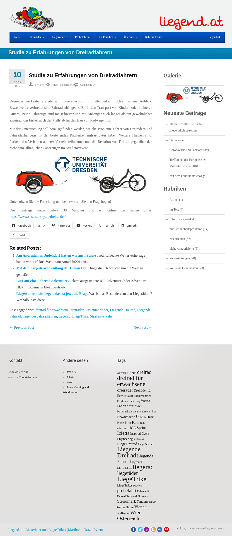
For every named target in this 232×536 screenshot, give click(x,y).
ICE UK (72, 372)
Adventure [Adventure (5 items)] (123, 373)
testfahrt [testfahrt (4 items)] (152, 502)
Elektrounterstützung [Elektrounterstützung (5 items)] (128, 401)
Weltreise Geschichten (183, 268)
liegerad (64, 316)
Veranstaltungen (179, 258)
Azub (70, 382)
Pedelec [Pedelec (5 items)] (137, 485)
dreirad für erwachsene (52, 310)
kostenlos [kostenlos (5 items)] (138, 439)
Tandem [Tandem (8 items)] (142, 501)
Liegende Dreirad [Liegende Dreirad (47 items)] (128, 452)
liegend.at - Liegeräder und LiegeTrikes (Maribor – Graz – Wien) (55, 530)
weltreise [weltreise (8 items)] (123, 513)
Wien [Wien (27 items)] (135, 512)
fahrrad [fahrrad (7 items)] (145, 401)
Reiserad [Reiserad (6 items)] (131, 496)
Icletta (70, 377)
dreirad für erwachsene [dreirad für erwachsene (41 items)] (131, 381)
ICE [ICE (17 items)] (135, 422)
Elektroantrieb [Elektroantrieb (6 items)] (143, 395)
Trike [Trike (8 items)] (130, 507)
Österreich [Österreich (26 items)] (128, 518)
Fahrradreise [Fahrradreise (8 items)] (125, 411)
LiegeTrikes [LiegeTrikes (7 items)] (125, 485)
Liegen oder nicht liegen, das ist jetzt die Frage (52, 293)
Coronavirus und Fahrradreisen (189, 150)
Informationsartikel (181, 219)
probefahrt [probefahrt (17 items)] (126, 490)
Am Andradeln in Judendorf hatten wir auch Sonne (56, 255)
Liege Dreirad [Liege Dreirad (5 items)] (145, 444)
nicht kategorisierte (63, 84)
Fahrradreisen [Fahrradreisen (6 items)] (143, 411)
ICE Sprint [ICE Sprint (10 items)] (138, 428)
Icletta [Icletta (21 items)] (123, 433)
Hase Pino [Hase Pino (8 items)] (124, 422)
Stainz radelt (177, 140)
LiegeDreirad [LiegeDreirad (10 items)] (127, 444)
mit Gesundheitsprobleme (185, 229)
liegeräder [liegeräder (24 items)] (127, 473)
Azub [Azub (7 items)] (132, 373)
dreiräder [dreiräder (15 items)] (125, 390)
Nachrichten (177, 239)
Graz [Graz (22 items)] (141, 416)
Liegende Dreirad (122, 310)
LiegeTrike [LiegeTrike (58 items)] (131, 479)
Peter (43, 84)
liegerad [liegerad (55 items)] (143, 467)
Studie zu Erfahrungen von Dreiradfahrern (83, 75)
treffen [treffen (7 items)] (121, 507)
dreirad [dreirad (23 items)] (144, 372)
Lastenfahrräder (96, 310)
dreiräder (76, 310)
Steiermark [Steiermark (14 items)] (126, 501)
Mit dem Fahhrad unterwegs (187, 176)
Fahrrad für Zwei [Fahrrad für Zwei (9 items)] (129, 406)
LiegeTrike (80, 316)
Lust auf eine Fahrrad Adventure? (42, 281)
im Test (174, 209)
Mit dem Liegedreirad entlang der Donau (48, 268)
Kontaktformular (28, 377)
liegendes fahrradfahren (40, 316)
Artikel (174, 199)
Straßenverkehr (101, 316)
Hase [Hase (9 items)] (150, 417)
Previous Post (22, 327)
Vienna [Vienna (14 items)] (140, 506)
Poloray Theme (186, 528)
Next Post (142, 327)
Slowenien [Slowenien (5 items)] (143, 496)
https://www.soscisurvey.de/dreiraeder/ (38, 216)
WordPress (217, 528)
